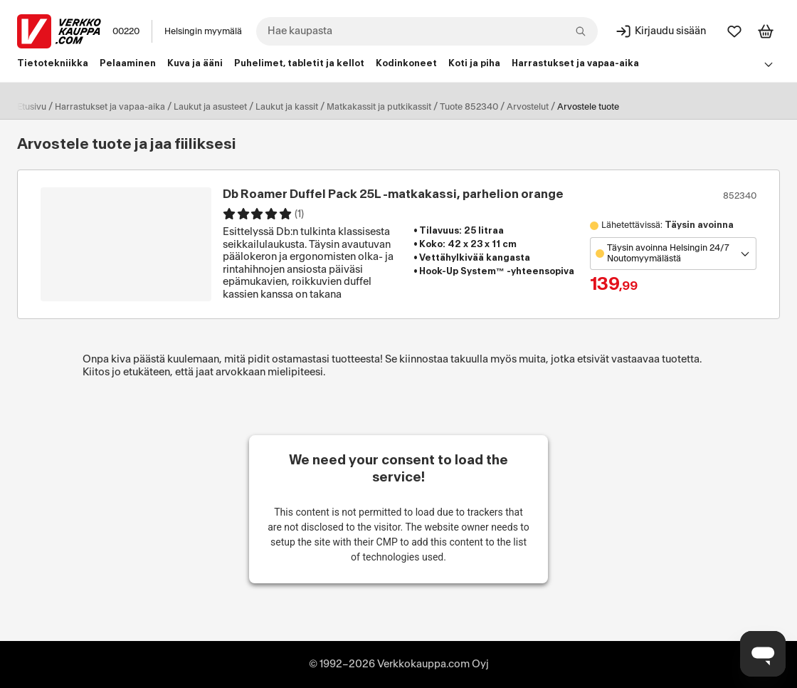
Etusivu (31, 107)
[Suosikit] (734, 31)
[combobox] (427, 31)
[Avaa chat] (763, 654)
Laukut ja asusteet (210, 107)
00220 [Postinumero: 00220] (125, 31)
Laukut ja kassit (286, 107)
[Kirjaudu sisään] (660, 31)
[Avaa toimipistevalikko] (673, 253)
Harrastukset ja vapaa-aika (110, 107)
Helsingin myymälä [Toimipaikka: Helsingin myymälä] (203, 31)
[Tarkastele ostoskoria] (765, 31)
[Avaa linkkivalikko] (768, 64)
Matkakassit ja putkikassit (379, 107)
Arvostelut (528, 107)
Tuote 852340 (469, 107)
